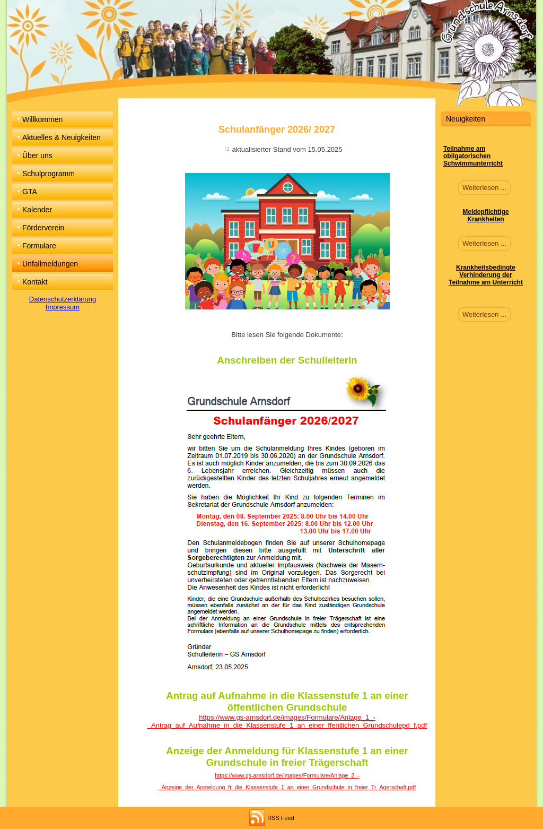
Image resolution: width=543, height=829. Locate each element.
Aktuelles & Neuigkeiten (61, 137)
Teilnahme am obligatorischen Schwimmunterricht (473, 156)
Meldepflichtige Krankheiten (485, 215)
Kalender (37, 209)
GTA (29, 191)
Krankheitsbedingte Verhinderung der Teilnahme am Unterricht (486, 275)
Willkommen (42, 119)
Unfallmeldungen (50, 264)
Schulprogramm (48, 173)
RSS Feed (280, 818)
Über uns (37, 155)
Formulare (39, 245)
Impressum (63, 307)
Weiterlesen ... (484, 188)
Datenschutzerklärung (62, 299)
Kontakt (34, 282)
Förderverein (43, 227)
